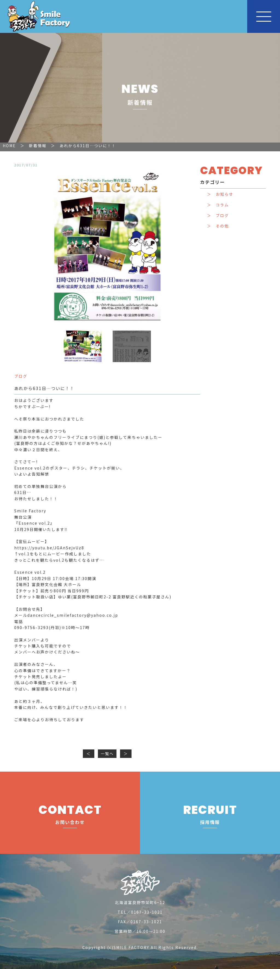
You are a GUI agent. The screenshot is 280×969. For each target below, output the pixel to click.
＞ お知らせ (220, 194)
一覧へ (107, 753)
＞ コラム (218, 205)
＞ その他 (218, 226)
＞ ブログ (218, 215)
